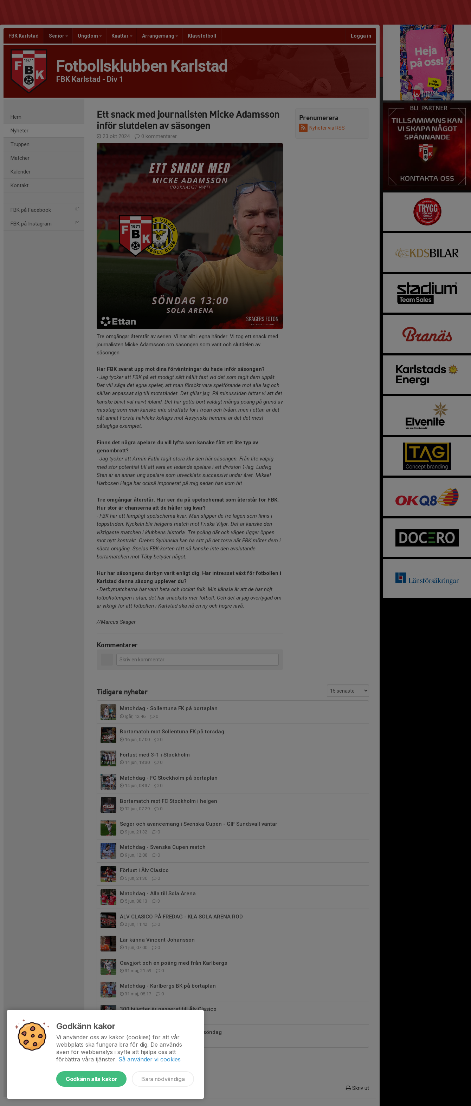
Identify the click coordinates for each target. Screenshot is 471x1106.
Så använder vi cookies (149, 1059)
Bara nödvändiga (163, 1078)
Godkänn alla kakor (91, 1078)
